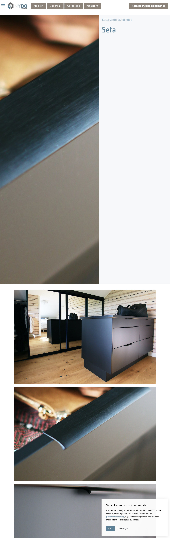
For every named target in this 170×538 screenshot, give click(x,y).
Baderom (55, 6)
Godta (110, 528)
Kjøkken (38, 6)
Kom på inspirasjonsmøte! (148, 6)
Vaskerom (92, 6)
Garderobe (73, 6)
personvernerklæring (115, 516)
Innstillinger (122, 528)
